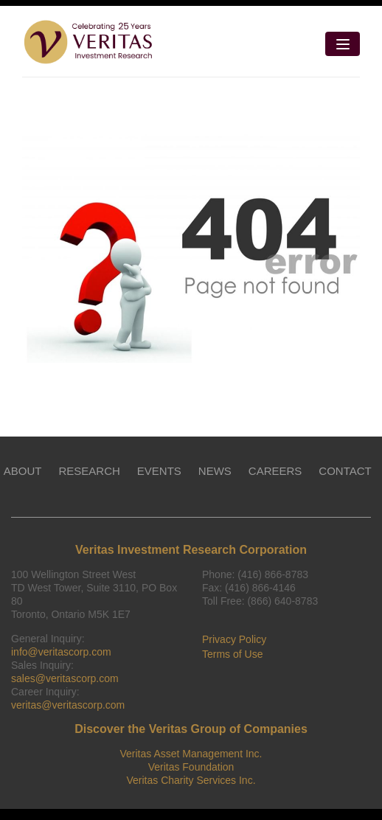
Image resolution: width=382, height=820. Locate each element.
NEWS (215, 471)
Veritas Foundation (191, 767)
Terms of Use (232, 654)
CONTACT (345, 471)
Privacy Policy (234, 639)
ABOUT (23, 471)
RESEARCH (88, 471)
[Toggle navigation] (342, 44)
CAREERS (275, 471)
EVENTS (159, 471)
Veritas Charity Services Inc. (190, 780)
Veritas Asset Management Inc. (191, 754)
